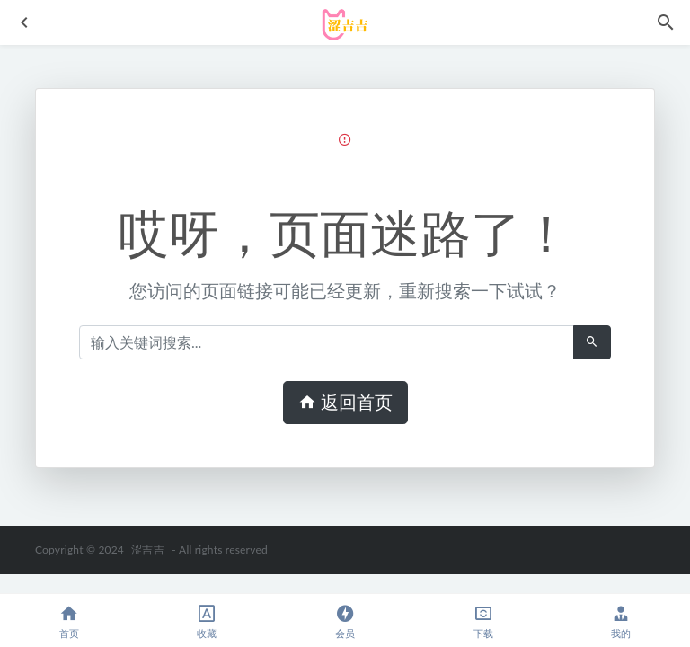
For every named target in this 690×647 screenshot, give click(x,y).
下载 (483, 621)
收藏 (207, 621)
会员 (345, 621)
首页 (69, 621)
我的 (621, 621)
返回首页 (345, 402)
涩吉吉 (147, 549)
